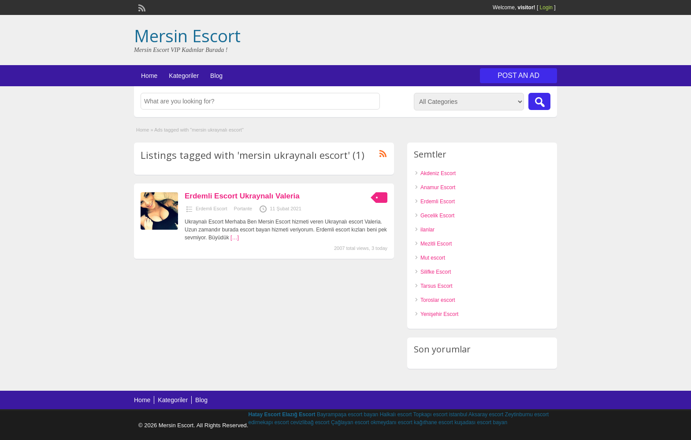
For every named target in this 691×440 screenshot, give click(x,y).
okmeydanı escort (391, 422)
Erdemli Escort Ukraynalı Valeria (242, 196)
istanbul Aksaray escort (476, 414)
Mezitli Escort (436, 244)
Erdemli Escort (211, 208)
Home (149, 75)
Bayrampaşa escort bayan (347, 414)
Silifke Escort (435, 272)
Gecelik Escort (437, 216)
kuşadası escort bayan (480, 422)
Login (546, 7)
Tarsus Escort (436, 286)
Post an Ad (518, 75)
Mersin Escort (187, 35)
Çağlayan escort (350, 422)
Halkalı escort (396, 414)
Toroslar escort (437, 300)
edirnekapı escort (268, 422)
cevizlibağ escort (310, 422)
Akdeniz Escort (438, 173)
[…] (234, 238)
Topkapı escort (430, 414)
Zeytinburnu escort (527, 414)
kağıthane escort (433, 422)
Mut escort (432, 258)
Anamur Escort (437, 187)
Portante (243, 208)
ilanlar (427, 230)
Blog (216, 75)
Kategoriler (184, 75)
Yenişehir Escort (439, 314)
